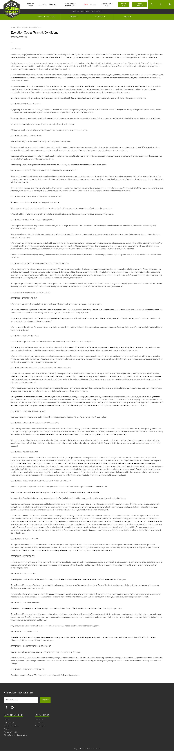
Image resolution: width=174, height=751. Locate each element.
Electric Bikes (30, 4)
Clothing (43, 4)
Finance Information (11, 726)
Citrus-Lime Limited (94, 749)
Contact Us (39, 720)
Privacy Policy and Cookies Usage (15, 735)
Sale (86, 4)
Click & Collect (9, 723)
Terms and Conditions (11, 732)
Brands (93, 4)
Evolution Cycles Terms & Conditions (29, 27)
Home (13, 27)
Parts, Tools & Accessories (70, 4)
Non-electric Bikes (107, 4)
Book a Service (139, 4)
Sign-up (45, 700)
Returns (6, 729)
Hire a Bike (123, 4)
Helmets (52, 4)
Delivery (7, 720)
